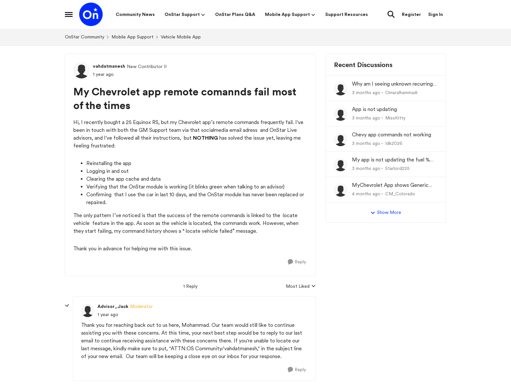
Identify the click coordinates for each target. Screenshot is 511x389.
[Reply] (296, 261)
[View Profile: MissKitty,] (340, 114)
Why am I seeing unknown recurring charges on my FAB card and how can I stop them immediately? (394, 84)
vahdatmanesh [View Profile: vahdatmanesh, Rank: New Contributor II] (109, 66)
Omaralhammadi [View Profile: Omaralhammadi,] (401, 92)
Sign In (435, 14)
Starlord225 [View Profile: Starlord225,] (397, 168)
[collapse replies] (67, 306)
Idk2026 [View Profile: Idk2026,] (393, 143)
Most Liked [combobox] (301, 287)
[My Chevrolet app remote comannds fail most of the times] (107, 314)
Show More (385, 212)
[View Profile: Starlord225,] (340, 164)
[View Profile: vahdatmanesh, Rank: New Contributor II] (81, 70)
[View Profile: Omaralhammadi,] (340, 88)
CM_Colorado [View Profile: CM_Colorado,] (400, 193)
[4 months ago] (366, 193)
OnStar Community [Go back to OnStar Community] (84, 36)
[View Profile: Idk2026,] (340, 139)
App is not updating (374, 109)
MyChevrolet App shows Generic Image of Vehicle (390, 185)
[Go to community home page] (91, 14)
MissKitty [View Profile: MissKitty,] (395, 117)
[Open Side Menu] (69, 14)
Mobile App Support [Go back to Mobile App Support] (132, 36)
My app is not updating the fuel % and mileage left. (391, 160)
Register (411, 14)
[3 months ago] (366, 92)
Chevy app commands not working (391, 135)
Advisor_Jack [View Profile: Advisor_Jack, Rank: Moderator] (112, 306)
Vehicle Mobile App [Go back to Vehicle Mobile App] (181, 36)
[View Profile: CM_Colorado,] (340, 190)
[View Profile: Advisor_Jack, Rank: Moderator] (87, 310)
